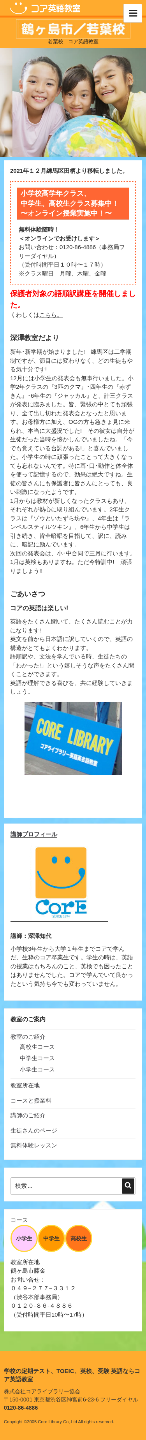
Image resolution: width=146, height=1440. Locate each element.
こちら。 (51, 314)
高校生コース (37, 1046)
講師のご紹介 (28, 1115)
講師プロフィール (34, 834)
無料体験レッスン (34, 1145)
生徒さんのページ (34, 1130)
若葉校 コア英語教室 (73, 41)
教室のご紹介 (28, 1036)
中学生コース (37, 1058)
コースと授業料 (31, 1100)
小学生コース (37, 1069)
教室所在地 (25, 1085)
